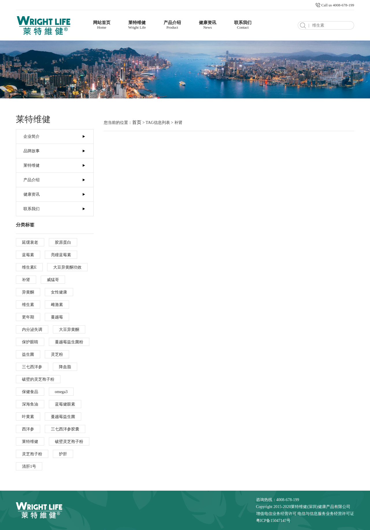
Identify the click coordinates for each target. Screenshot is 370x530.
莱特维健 (137, 25)
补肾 (26, 280)
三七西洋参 (32, 367)
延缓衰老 (30, 242)
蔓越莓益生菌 (63, 417)
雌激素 (57, 304)
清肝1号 (29, 466)
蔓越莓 (57, 317)
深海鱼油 (30, 404)
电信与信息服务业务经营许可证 (325, 513)
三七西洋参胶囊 (65, 429)
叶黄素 (28, 417)
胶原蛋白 (63, 242)
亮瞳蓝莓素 (61, 255)
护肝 (63, 454)
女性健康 (59, 292)
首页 (136, 122)
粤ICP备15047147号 (273, 520)
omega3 (61, 392)
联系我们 (243, 25)
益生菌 (28, 354)
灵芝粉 (57, 354)
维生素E (29, 267)
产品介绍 (172, 25)
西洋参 (28, 429)
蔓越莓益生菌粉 (69, 342)
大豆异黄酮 (69, 329)
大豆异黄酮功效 (67, 267)
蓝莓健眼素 (65, 404)
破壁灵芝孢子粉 (69, 441)
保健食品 (30, 392)
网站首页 (101, 25)
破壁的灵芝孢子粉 (38, 379)
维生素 (28, 304)
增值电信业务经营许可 (276, 513)
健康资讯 (207, 25)
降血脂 (65, 367)
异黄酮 (28, 292)
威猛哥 (53, 280)
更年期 (28, 317)
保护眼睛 (30, 342)
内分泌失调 (32, 329)
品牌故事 (31, 151)
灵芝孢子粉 (32, 454)
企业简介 (31, 136)
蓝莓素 (28, 255)
